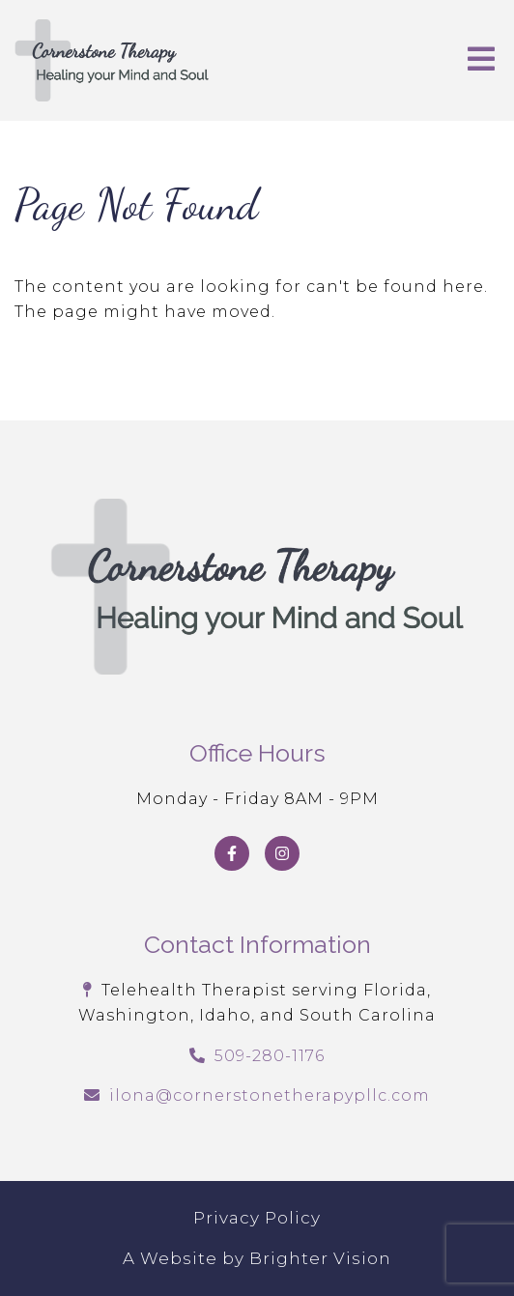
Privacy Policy (257, 1217)
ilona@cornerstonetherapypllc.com (269, 1095)
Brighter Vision (320, 1258)
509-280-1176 (269, 1056)
